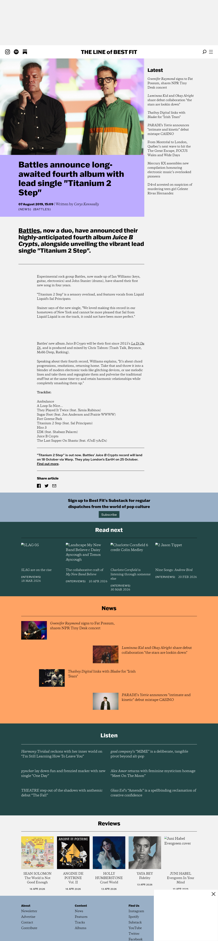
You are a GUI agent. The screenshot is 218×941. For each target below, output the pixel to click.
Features (81, 917)
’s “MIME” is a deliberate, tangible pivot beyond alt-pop (149, 754)
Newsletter (29, 911)
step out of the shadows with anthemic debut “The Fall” (62, 793)
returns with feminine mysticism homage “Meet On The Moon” (153, 773)
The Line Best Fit (109, 52)
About (25, 906)
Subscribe (109, 514)
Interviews (31, 577)
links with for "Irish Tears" (166, 115)
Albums (80, 928)
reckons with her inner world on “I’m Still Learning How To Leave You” (61, 754)
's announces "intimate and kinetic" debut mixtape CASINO (168, 129)
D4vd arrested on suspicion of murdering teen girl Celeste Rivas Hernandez (170, 189)
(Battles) (42, 209)
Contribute (29, 928)
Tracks (80, 922)
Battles (29, 230)
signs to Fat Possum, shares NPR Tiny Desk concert (170, 83)
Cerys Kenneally (86, 204)
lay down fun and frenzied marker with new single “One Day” (63, 773)
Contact (27, 922)
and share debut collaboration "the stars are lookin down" (171, 100)
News (25, 209)
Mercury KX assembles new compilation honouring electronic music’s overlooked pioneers (169, 170)
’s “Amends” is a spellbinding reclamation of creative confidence (153, 793)
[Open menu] (211, 52)
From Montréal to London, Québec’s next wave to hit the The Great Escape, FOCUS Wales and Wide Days (169, 148)
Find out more (48, 463)
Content (81, 906)
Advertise (28, 917)
